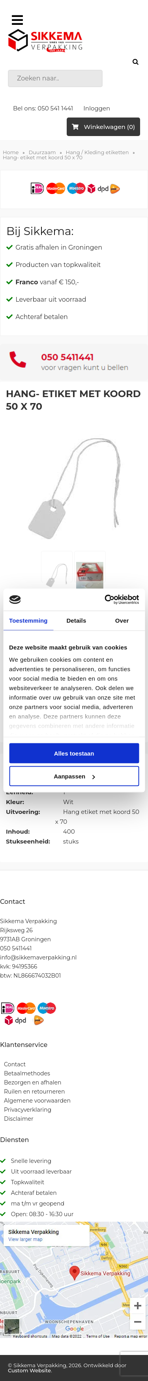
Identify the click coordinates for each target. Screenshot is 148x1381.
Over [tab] (122, 620)
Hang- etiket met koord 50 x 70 (42, 157)
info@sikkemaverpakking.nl (38, 957)
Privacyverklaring (27, 1109)
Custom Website (29, 1370)
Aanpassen (74, 776)
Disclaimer (19, 1118)
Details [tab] (76, 620)
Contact (15, 1064)
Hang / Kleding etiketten (97, 152)
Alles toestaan (74, 753)
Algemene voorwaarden (37, 1100)
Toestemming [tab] (28, 620)
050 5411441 (16, 948)
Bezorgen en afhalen (32, 1082)
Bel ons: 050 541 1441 (43, 108)
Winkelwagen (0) (103, 127)
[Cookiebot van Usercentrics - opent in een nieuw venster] (105, 600)
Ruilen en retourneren (34, 1091)
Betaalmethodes (27, 1073)
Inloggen (96, 108)
